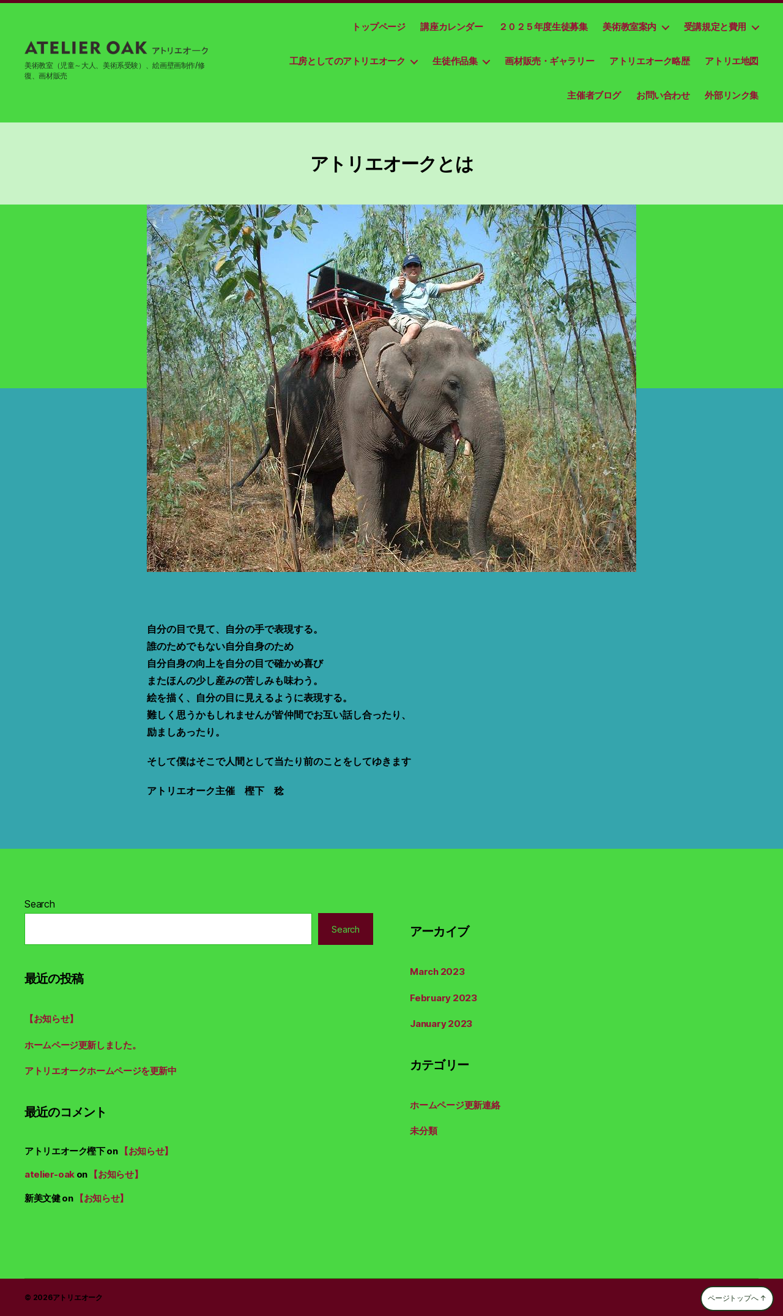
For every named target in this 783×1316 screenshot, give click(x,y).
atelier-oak (49, 1174)
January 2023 (441, 1023)
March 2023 (437, 971)
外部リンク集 (732, 95)
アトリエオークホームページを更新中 (100, 1071)
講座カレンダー (451, 26)
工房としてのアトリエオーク (347, 61)
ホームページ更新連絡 (455, 1105)
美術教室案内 (629, 26)
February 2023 (443, 998)
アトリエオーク (78, 1297)
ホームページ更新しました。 (82, 1045)
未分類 (423, 1131)
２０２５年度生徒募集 (543, 26)
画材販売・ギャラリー (549, 61)
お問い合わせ (663, 95)
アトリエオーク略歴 (649, 61)
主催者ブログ (594, 95)
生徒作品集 (454, 61)
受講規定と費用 (715, 26)
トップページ (379, 26)
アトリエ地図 (732, 61)
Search (39, 904)
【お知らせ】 (51, 1019)
